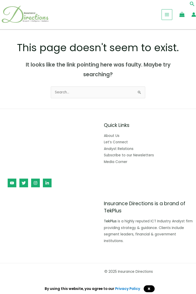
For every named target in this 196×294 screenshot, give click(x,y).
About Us (111, 135)
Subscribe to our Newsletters (129, 155)
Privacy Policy (127, 288)
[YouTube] (12, 183)
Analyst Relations (118, 148)
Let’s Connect (116, 142)
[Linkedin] (47, 183)
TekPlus (110, 221)
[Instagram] (35, 183)
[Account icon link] (193, 14)
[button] (192, 5)
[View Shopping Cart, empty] (181, 14)
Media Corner (115, 161)
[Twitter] (23, 183)
